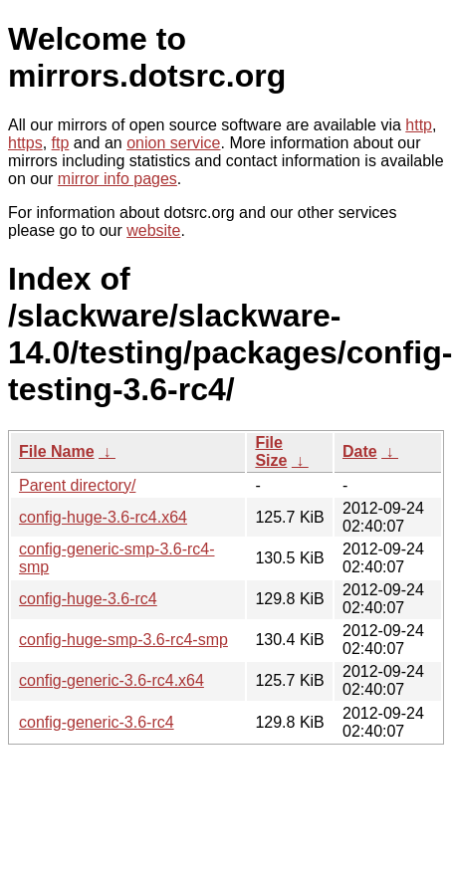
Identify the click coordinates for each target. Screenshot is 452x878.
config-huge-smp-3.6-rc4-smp (123, 639)
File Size (271, 451)
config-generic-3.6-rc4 (96, 722)
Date (359, 451)
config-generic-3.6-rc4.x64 (111, 680)
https (25, 142)
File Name (57, 451)
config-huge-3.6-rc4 (88, 598)
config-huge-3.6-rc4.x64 (103, 517)
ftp (61, 142)
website (153, 230)
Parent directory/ (77, 485)
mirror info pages (117, 178)
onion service (173, 142)
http (418, 124)
